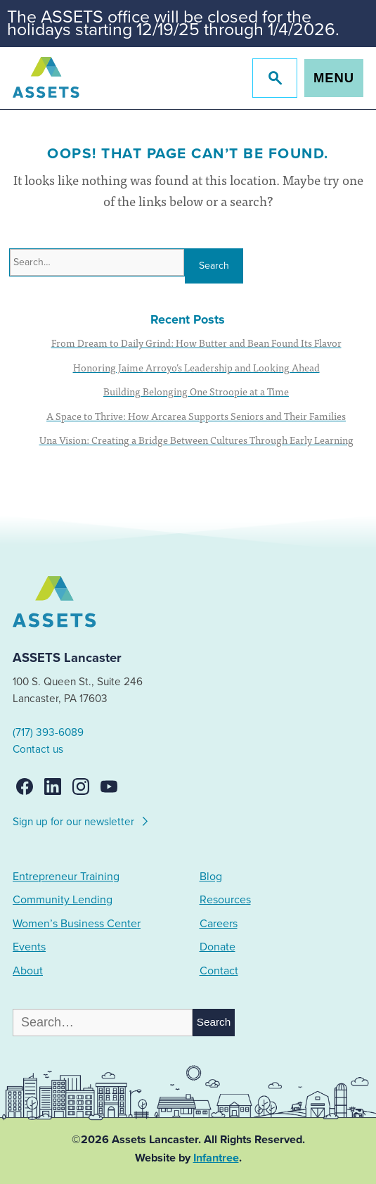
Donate (217, 947)
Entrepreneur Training (66, 877)
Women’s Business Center (77, 924)
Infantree (216, 1158)
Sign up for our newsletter (81, 819)
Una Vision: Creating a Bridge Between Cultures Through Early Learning (196, 439)
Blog (211, 877)
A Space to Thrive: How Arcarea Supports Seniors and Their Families (196, 416)
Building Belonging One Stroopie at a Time (196, 391)
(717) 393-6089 (48, 732)
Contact (219, 971)
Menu (333, 77)
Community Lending (62, 900)
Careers (219, 924)
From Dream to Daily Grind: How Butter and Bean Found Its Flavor (196, 342)
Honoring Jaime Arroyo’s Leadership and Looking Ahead (196, 367)
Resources (225, 900)
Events (29, 947)
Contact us (38, 749)
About (28, 971)
